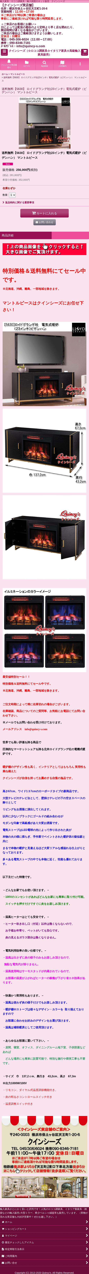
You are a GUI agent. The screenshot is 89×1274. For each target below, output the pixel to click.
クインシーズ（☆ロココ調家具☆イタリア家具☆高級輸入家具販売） (44, 52)
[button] (4, 52)
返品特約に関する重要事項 (18, 202)
